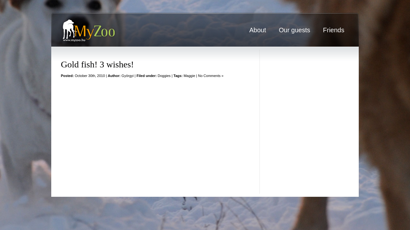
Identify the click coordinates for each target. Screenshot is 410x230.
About (257, 30)
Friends (333, 30)
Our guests (294, 30)
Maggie (189, 76)
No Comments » (210, 76)
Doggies (164, 76)
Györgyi (127, 76)
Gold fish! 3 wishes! (97, 64)
